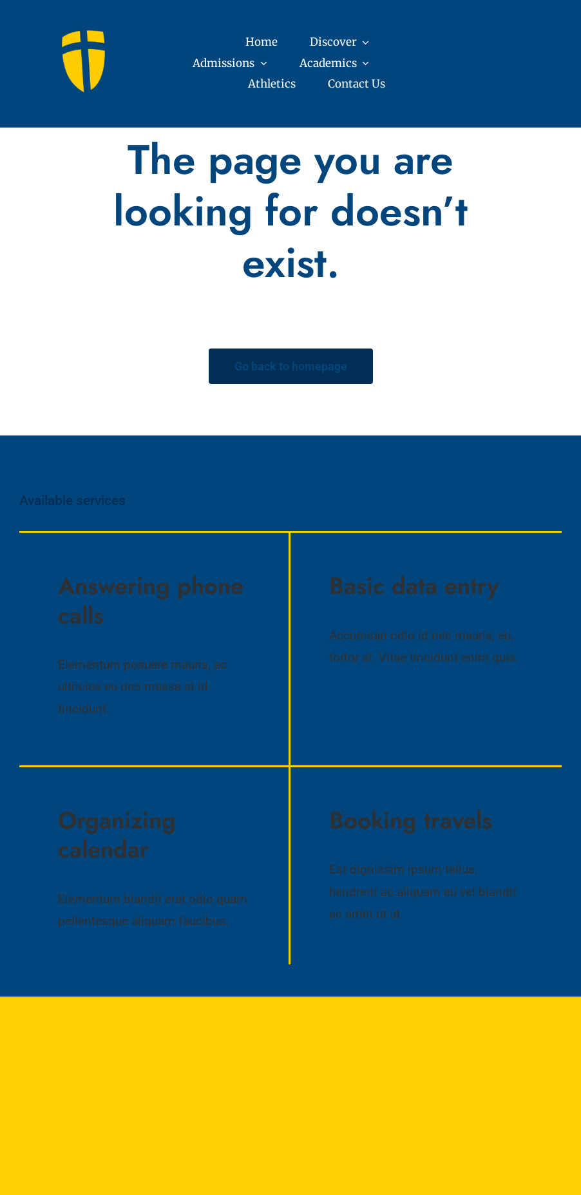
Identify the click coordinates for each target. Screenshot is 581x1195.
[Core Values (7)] (86, 34)
